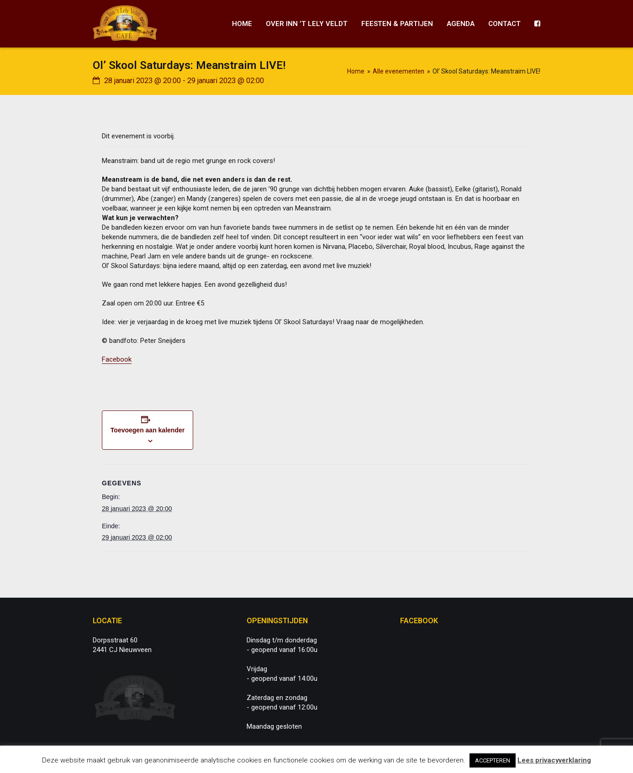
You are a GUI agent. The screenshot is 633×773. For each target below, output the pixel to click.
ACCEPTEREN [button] (492, 760)
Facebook (117, 359)
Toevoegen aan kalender (148, 430)
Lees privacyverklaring (554, 760)
